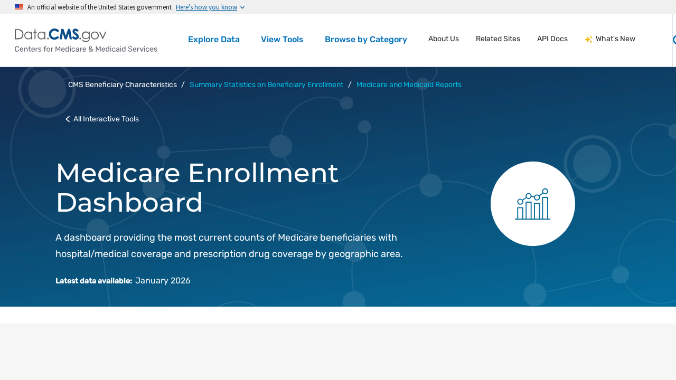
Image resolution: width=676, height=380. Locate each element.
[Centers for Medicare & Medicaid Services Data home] (86, 40)
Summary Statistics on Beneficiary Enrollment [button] (266, 84)
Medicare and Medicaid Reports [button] (409, 84)
